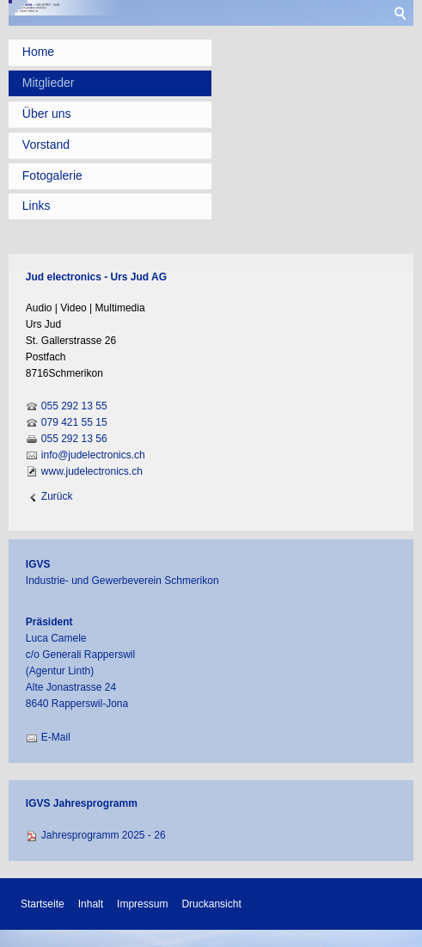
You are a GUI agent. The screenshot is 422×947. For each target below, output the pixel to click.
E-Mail (55, 737)
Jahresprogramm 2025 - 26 (103, 835)
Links (36, 205)
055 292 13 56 (74, 439)
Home (38, 51)
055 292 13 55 (74, 406)
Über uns (46, 113)
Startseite (42, 904)
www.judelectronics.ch (92, 471)
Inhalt (90, 904)
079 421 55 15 (74, 422)
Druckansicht (211, 904)
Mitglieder (48, 82)
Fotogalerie (52, 175)
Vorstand (46, 144)
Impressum (142, 904)
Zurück (57, 496)
